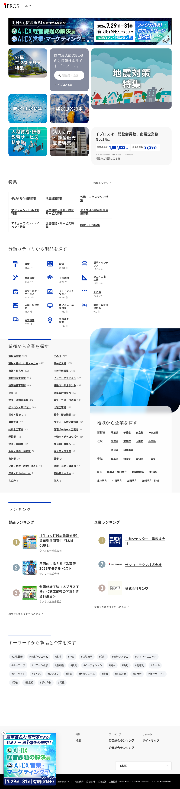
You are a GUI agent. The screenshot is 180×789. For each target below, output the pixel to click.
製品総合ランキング (121, 740)
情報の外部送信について (62, 782)
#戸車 (71, 657)
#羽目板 (137, 674)
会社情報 (90, 781)
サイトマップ (150, 740)
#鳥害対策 (120, 674)
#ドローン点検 (40, 665)
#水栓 (58, 657)
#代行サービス (156, 674)
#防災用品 (86, 657)
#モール (155, 665)
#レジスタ (53, 674)
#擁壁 (69, 674)
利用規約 (79, 781)
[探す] (58, 75)
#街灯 (125, 665)
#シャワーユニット (145, 657)
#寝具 (73, 665)
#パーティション (92, 665)
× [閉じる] (3, 733)
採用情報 (102, 781)
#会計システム (120, 657)
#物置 (105, 674)
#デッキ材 (45, 682)
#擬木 (112, 665)
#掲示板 (28, 682)
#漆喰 (14, 682)
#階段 (61, 682)
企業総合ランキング (121, 747)
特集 (78, 740)
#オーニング (18, 665)
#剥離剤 (139, 665)
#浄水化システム (38, 657)
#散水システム (87, 674)
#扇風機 (59, 665)
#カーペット (18, 674)
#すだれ (36, 674)
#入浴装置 (17, 657)
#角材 (102, 657)
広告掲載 (113, 781)
